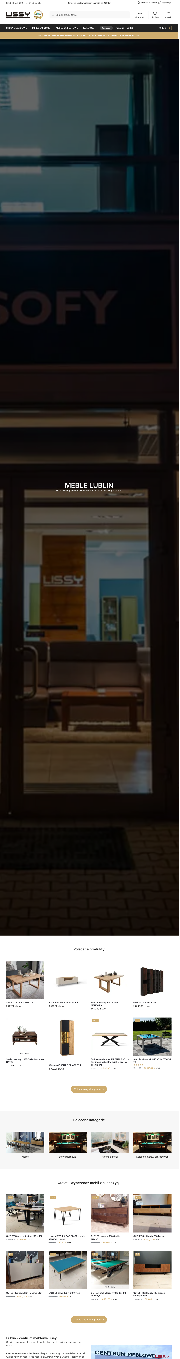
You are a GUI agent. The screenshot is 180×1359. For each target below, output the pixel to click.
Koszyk (168, 14)
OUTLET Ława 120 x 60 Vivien (64, 1293)
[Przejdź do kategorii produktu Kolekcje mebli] (110, 1145)
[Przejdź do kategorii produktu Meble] (25, 1145)
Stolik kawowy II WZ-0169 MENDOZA (104, 1004)
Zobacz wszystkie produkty (89, 1089)
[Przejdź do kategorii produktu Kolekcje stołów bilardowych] (152, 1145)
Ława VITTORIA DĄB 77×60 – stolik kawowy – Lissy (67, 1237)
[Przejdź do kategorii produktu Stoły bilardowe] (68, 1145)
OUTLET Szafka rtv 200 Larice (149, 1236)
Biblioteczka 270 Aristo (145, 1002)
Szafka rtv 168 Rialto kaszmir (64, 1002)
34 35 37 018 (35, 3)
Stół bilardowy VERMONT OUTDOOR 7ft (152, 1060)
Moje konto (140, 14)
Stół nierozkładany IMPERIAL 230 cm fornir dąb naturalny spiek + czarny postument (110, 1062)
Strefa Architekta (149, 2)
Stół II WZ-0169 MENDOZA (20, 1002)
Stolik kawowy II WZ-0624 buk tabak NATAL (25, 1060)
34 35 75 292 (16, 3)
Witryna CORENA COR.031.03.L (65, 1065)
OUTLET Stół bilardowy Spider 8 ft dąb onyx (108, 1294)
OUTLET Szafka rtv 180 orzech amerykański (149, 1294)
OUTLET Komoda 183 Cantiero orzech (106, 1237)
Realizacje (166, 2)
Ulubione (155, 14)
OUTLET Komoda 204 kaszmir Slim (24, 1293)
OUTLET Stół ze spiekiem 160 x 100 (24, 1236)
